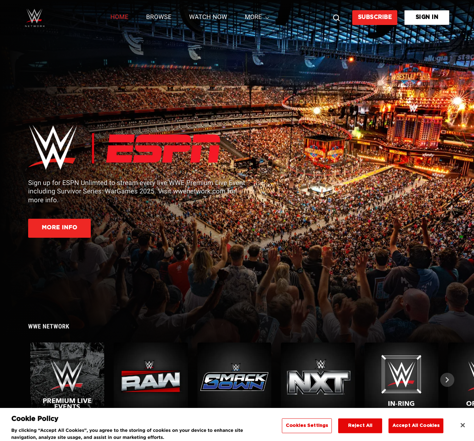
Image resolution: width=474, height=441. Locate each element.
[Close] (462, 429)
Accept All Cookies (416, 429)
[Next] (447, 380)
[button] (70, 379)
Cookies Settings (307, 429)
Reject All (360, 429)
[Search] (336, 17)
